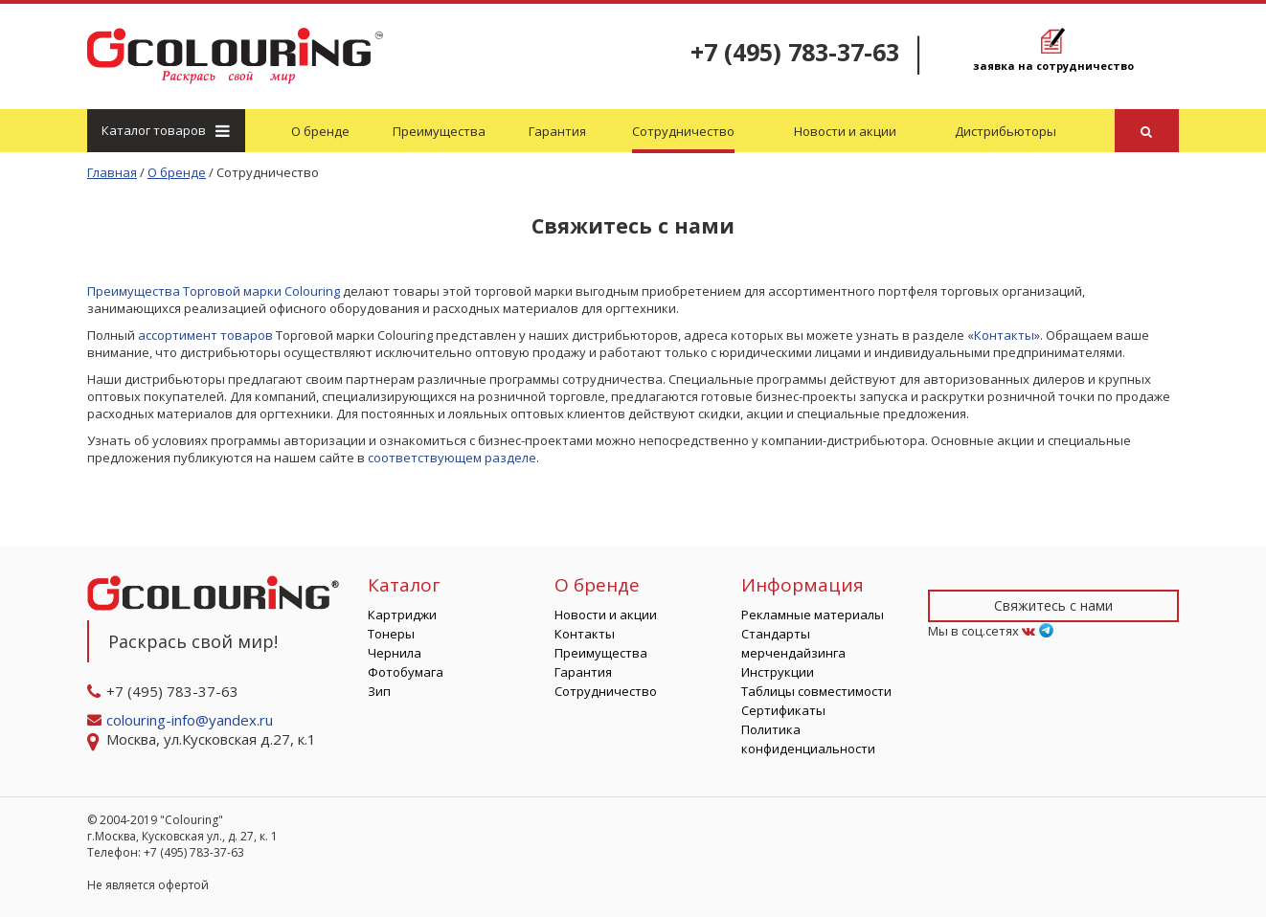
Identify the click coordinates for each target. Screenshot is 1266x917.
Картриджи (402, 614)
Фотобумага (405, 672)
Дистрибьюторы (1005, 131)
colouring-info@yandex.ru (191, 719)
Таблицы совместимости (816, 691)
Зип (379, 691)
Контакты (1004, 335)
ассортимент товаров (205, 335)
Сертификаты (783, 710)
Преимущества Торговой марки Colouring (213, 291)
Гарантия (557, 131)
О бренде (320, 131)
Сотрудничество (683, 131)
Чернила (394, 652)
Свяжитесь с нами (1053, 605)
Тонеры (391, 633)
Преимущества (439, 131)
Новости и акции (845, 131)
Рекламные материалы (812, 614)
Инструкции (777, 672)
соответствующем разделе (452, 457)
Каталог (165, 130)
